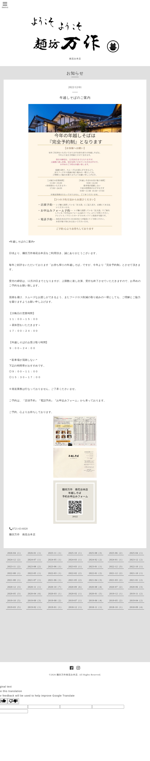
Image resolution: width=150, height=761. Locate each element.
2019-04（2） (137, 600)
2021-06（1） (55, 580)
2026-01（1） (35, 553)
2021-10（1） (137, 573)
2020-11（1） (35, 587)
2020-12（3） (14, 587)
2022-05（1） (35, 573)
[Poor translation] (13, 701)
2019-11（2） (137, 593)
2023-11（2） (14, 566)
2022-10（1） (137, 566)
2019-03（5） (14, 607)
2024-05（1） (55, 559)
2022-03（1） (55, 573)
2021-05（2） (75, 580)
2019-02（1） (35, 607)
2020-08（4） (96, 587)
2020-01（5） (96, 593)
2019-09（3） (35, 600)
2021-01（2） (137, 580)
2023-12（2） (137, 559)
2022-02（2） (75, 573)
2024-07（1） (35, 559)
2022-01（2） (96, 573)
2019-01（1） (55, 607)
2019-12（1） (116, 593)
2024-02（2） (96, 559)
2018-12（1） (75, 607)
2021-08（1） (14, 580)
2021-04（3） (96, 580)
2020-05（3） (14, 593)
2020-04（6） (35, 593)
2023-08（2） (35, 566)
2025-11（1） (55, 553)
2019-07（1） (75, 600)
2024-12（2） (14, 559)
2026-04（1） (14, 553)
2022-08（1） (14, 573)
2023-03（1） (75, 566)
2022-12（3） (116, 566)
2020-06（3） (137, 587)
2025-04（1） (137, 553)
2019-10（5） (14, 600)
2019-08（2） (55, 600)
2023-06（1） (55, 566)
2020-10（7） (55, 587)
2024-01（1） (116, 559)
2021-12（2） (116, 573)
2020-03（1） (55, 593)
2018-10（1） (116, 607)
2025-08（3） (96, 553)
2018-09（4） (137, 607)
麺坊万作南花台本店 (67, 674)
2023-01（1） (96, 566)
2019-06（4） (96, 600)
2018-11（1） (96, 607)
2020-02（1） (75, 593)
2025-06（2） (116, 553)
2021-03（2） (116, 580)
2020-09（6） (75, 587)
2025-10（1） (75, 553)
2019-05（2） (116, 600)
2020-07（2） (116, 587)
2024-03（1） (75, 559)
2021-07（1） (35, 580)
